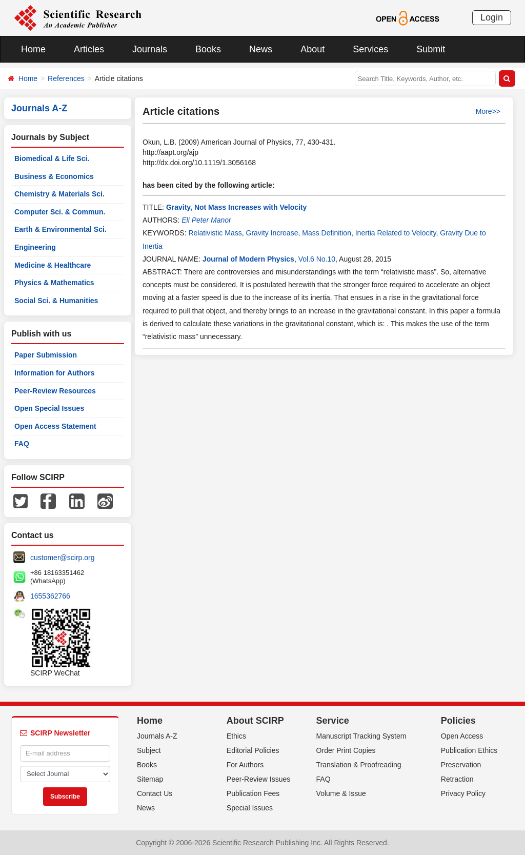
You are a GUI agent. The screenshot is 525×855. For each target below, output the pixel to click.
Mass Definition (326, 233)
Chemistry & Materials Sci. (59, 194)
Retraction (457, 779)
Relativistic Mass (214, 233)
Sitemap (150, 779)
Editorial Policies (253, 750)
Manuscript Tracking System (361, 736)
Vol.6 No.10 (316, 259)
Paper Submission (45, 355)
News (260, 49)
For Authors (245, 765)
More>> (488, 111)
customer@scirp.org (62, 557)
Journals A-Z (157, 736)
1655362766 (50, 596)
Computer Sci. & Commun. (59, 212)
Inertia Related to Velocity (395, 233)
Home (33, 49)
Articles (89, 49)
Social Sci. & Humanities (56, 300)
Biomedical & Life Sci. (51, 158)
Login (491, 17)
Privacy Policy (463, 793)
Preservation (461, 765)
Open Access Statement (55, 426)
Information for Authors (54, 373)
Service (332, 720)
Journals (149, 49)
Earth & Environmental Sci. (60, 229)
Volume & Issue (341, 793)
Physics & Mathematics (54, 283)
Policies (458, 720)
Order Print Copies (346, 750)
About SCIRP (255, 720)
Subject (149, 750)
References (66, 78)
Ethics (236, 736)
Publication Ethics (469, 750)
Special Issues (250, 808)
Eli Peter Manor (206, 220)
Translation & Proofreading (358, 765)
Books (208, 49)
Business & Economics (54, 176)
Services (370, 49)
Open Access (462, 736)
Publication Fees (253, 793)
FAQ (21, 444)
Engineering (35, 247)
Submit (430, 49)
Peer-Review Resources (55, 391)
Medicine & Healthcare (52, 265)
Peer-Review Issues (259, 779)
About (312, 49)
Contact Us (154, 793)
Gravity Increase (272, 233)
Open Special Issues (49, 408)
